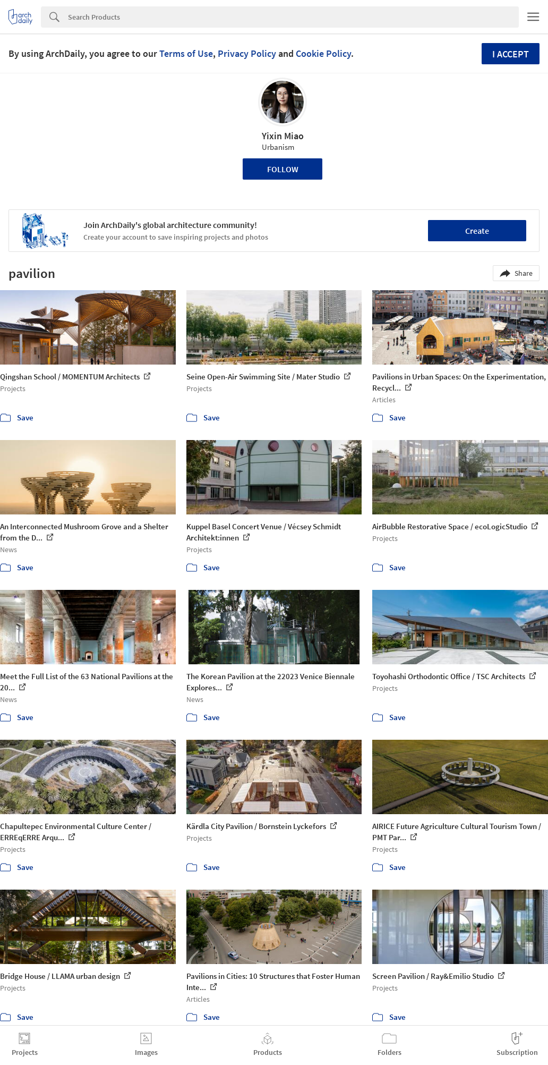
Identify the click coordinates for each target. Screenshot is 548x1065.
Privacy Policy (247, 53)
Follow (282, 169)
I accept (510, 54)
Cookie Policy (323, 53)
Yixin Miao (283, 136)
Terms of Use (186, 53)
